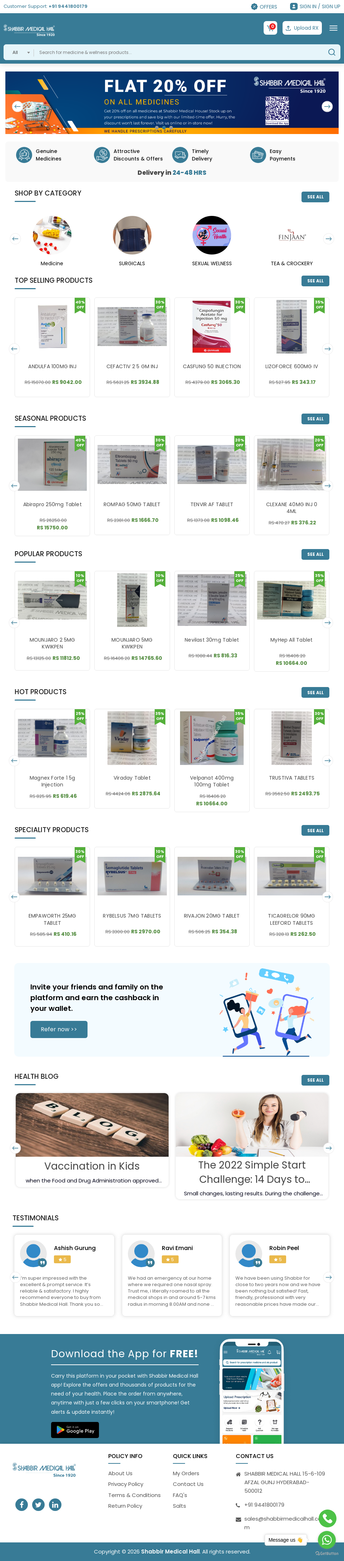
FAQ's (180, 1495)
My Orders (186, 1473)
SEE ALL (315, 197)
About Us (120, 1473)
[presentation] (18, 106)
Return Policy (125, 1506)
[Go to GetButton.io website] (326, 1553)
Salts (179, 1506)
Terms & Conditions (134, 1495)
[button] (157, 127)
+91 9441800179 (68, 6)
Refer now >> (59, 1029)
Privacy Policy (125, 1484)
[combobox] (19, 52)
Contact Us (188, 1484)
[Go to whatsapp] (327, 1540)
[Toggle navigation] (333, 28)
